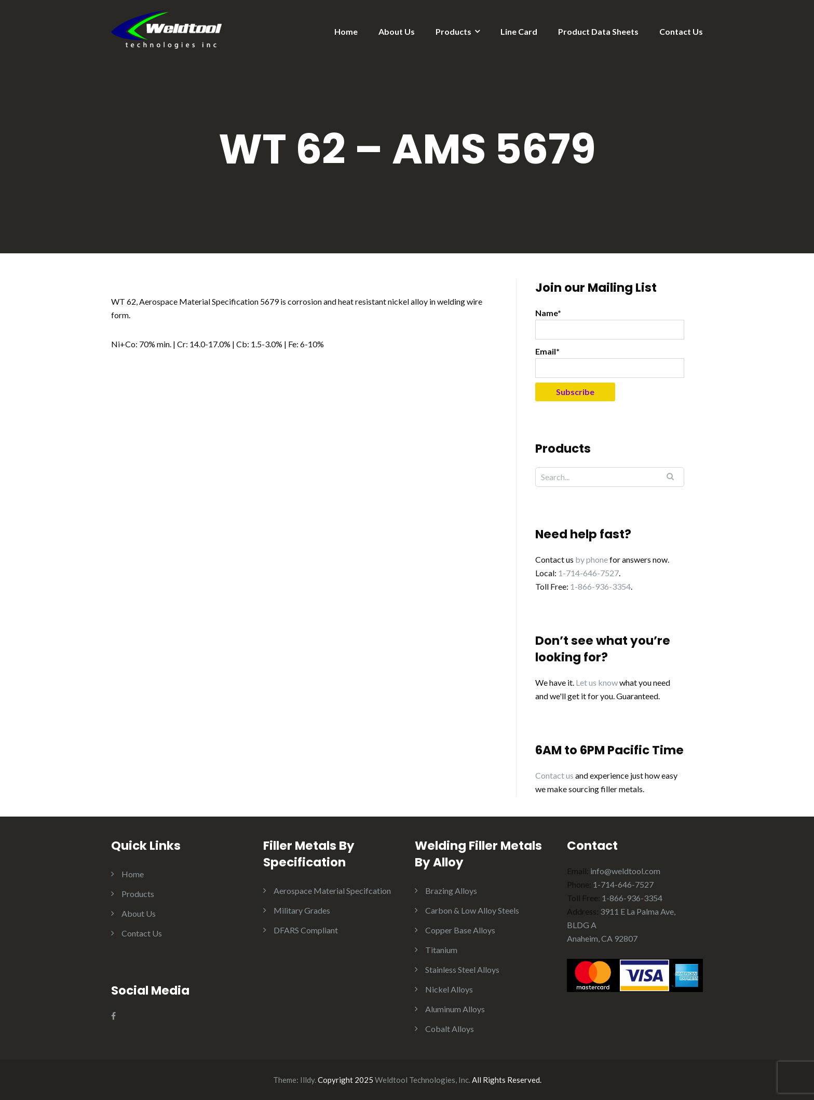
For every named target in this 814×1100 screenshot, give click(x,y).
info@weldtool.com (625, 871)
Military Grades (302, 910)
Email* (609, 362)
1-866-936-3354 (600, 586)
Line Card (518, 31)
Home (346, 31)
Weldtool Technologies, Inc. (422, 1079)
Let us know (597, 682)
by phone (591, 559)
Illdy (307, 1079)
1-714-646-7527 (588, 573)
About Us (396, 31)
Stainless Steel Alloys (462, 969)
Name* (609, 323)
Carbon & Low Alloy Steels (472, 910)
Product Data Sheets (598, 31)
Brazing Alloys (451, 890)
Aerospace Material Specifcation (332, 890)
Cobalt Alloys (449, 1029)
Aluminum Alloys (455, 1009)
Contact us (554, 775)
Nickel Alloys (449, 989)
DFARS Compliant (306, 930)
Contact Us (681, 31)
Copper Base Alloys (460, 930)
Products (453, 31)
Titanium (441, 950)
